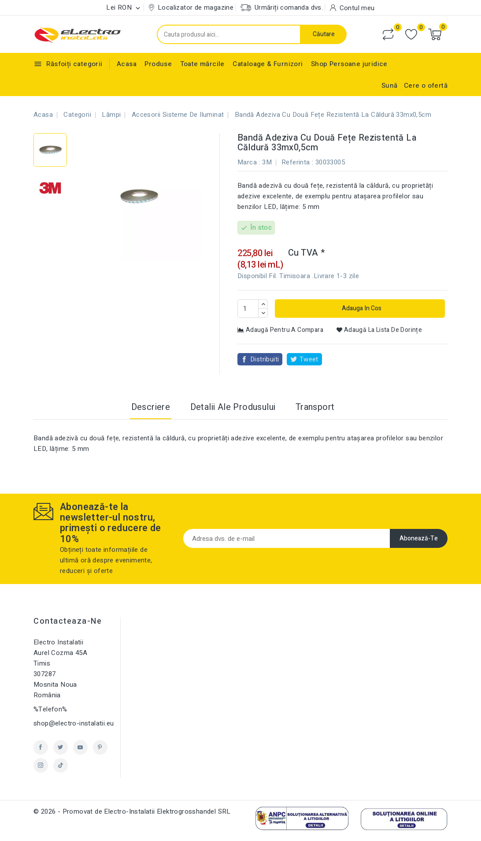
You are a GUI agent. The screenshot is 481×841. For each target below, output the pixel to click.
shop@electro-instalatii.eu (73, 723)
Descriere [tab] (150, 407)
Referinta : (297, 162)
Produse (158, 64)
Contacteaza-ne (67, 621)
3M (267, 162)
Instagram (40, 765)
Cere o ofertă (426, 85)
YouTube (80, 747)
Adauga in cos (360, 308)
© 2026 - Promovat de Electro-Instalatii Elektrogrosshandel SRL (132, 811)
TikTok (60, 765)
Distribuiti (264, 359)
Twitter (60, 747)
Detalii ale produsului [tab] (233, 407)
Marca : (248, 162)
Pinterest (100, 747)
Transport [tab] (315, 407)
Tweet (309, 359)
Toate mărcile (202, 64)
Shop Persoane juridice (349, 64)
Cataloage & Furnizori (268, 64)
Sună (389, 85)
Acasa (127, 64)
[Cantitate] (248, 308)
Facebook (40, 747)
